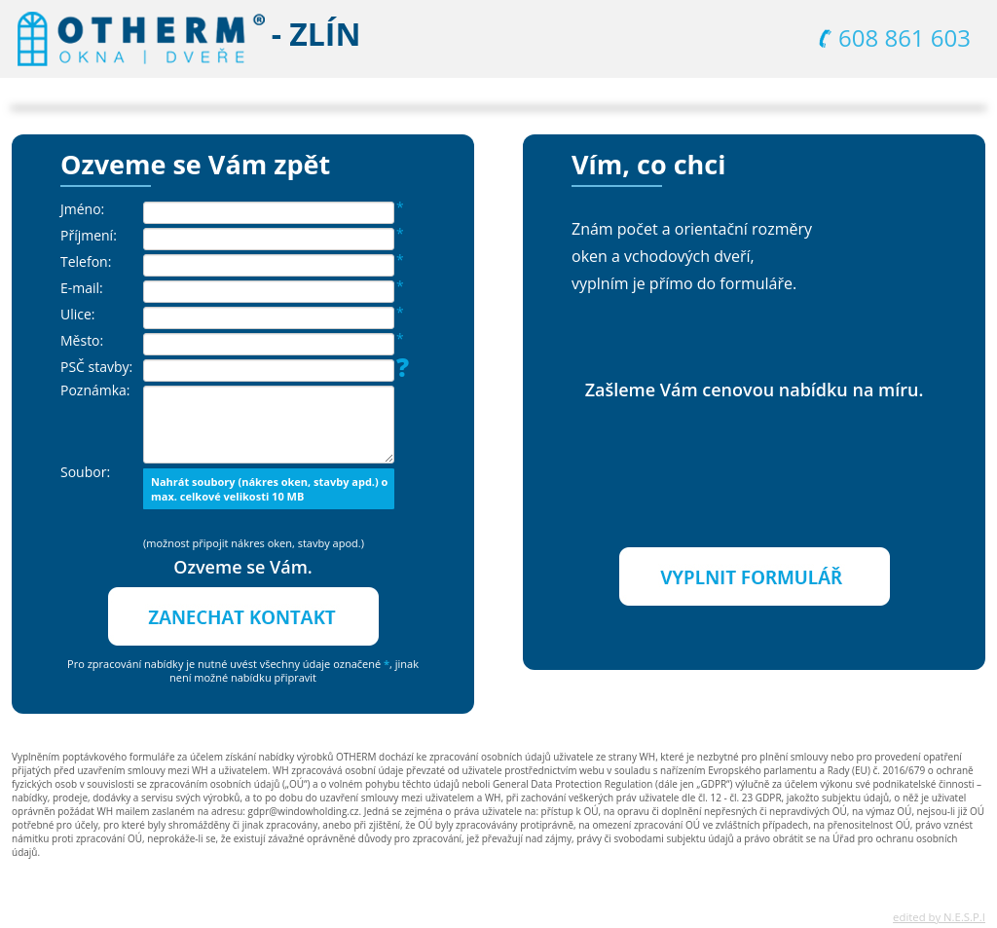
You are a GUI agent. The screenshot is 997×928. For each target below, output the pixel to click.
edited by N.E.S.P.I (939, 916)
